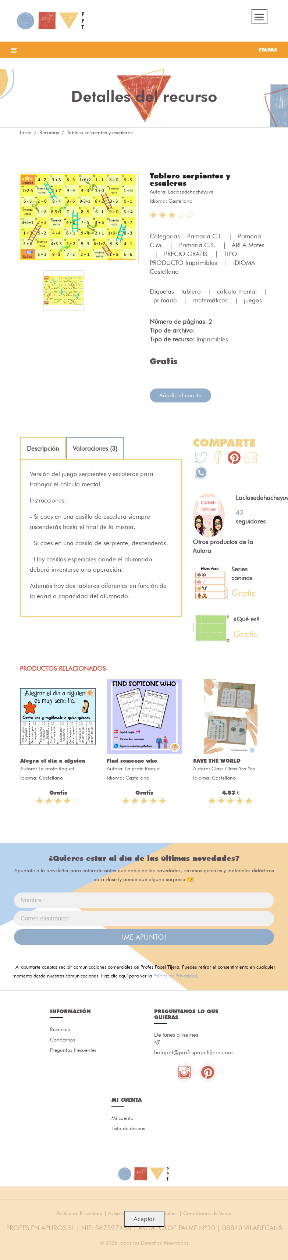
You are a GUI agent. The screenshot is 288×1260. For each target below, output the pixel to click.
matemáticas (211, 300)
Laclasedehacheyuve (190, 192)
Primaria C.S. (198, 245)
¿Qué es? (246, 619)
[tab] (43, 448)
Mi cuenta (122, 1118)
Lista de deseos (128, 1128)
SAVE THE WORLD (217, 761)
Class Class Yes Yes (233, 768)
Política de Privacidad (175, 976)
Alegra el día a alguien (52, 761)
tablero (192, 291)
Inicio (26, 132)
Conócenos (62, 1040)
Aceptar (144, 1218)
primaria (166, 300)
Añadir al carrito (180, 395)
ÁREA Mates (248, 245)
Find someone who (132, 761)
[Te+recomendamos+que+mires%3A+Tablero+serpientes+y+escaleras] (217, 458)
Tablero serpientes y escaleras (190, 179)
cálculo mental (238, 291)
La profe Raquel (56, 768)
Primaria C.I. (205, 236)
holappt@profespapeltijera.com (193, 1052)
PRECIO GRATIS (186, 254)
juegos (253, 300)
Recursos (49, 132)
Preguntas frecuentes (73, 1050)
